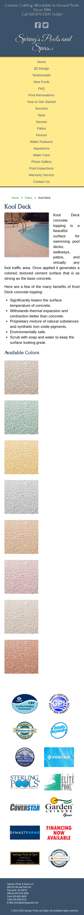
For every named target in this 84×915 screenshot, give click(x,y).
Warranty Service (41, 175)
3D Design (41, 68)
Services (41, 108)
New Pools (41, 82)
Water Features (41, 142)
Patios (41, 128)
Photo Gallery (41, 161)
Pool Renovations (41, 95)
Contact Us (41, 181)
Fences (41, 135)
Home (41, 62)
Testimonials (41, 75)
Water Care (41, 155)
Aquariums (41, 148)
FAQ (41, 88)
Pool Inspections (41, 168)
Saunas (41, 122)
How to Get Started (41, 102)
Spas (41, 115)
